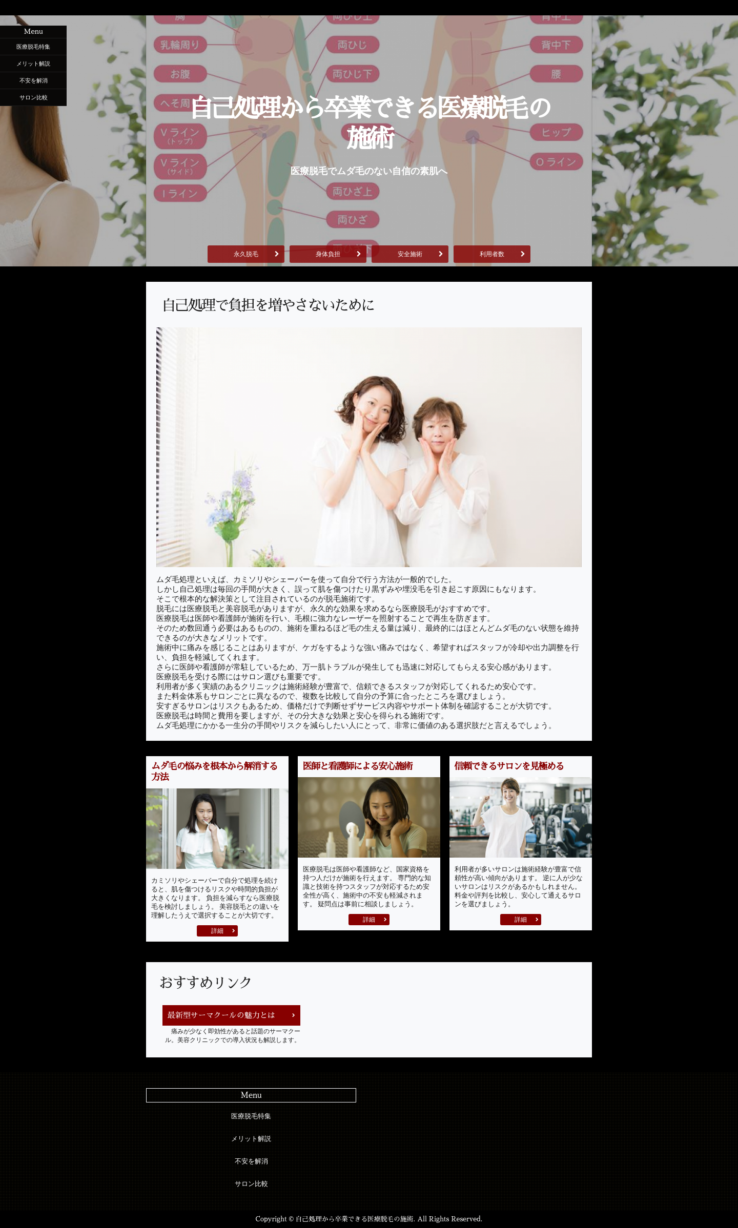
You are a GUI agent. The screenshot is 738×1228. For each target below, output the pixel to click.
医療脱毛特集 (33, 47)
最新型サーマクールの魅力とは (221, 1015)
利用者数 (492, 254)
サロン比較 (33, 97)
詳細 (217, 930)
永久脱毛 (246, 254)
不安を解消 (33, 80)
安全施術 (410, 254)
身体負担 (328, 254)
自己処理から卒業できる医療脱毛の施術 (369, 124)
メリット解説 (33, 63)
